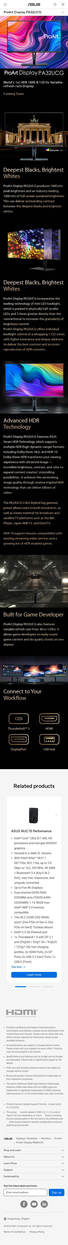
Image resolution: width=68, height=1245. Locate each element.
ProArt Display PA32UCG (22, 12)
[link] (34, 4)
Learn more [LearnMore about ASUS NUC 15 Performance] (34, 974)
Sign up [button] (56, 1192)
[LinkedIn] (44, 1204)
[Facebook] (24, 1204)
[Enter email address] (25, 1192)
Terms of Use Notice (14, 1231)
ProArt (58, 1138)
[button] (5, 4)
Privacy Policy (37, 1231)
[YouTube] (34, 1204)
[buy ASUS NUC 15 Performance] (31, 831)
